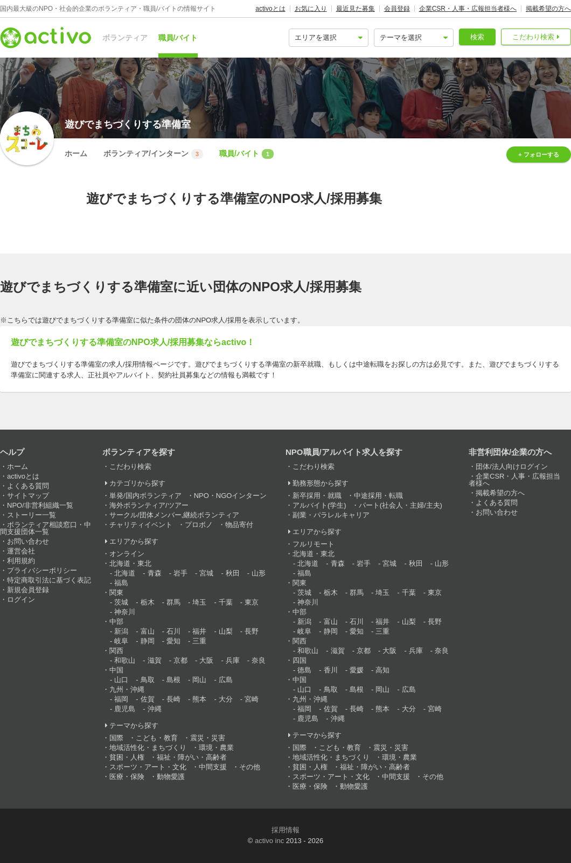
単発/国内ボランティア (145, 496)
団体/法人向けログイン (512, 466)
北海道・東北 (130, 563)
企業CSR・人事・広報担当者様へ (468, 8)
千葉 (226, 602)
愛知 (173, 641)
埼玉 (199, 602)
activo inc (269, 841)
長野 (252, 631)
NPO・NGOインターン (230, 496)
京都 (180, 660)
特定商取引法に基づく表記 (49, 580)
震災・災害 (207, 738)
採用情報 (285, 830)
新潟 (121, 631)
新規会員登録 (28, 590)
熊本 (199, 699)
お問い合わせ (28, 541)
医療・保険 (126, 777)
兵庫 (233, 660)
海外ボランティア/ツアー (149, 505)
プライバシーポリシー (42, 570)
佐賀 (148, 699)
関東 (116, 592)
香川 (331, 670)
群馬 (173, 602)
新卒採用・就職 (317, 496)
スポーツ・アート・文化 (147, 767)
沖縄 (155, 709)
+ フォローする (538, 154)
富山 (148, 631)
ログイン (21, 599)
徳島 (304, 670)
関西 (116, 651)
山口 (121, 680)
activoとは (270, 8)
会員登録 (397, 8)
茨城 (121, 602)
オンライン (126, 554)
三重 (199, 641)
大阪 (206, 660)
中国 (116, 670)
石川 (173, 631)
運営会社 (21, 551)
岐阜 (121, 641)
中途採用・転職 (378, 496)
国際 (116, 738)
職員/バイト (178, 37)
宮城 (206, 573)
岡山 (199, 680)
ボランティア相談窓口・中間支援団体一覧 (45, 528)
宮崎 (252, 699)
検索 (477, 37)
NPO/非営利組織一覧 (40, 505)
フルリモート (314, 544)
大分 (226, 699)
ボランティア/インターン (153, 154)
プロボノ (199, 525)
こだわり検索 (533, 37)
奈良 (259, 660)
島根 (173, 680)
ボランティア (125, 37)
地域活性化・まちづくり (147, 747)
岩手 (180, 573)
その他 (249, 767)
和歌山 (124, 660)
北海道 (124, 573)
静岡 (148, 641)
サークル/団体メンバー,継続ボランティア (174, 515)
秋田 (233, 573)
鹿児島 (124, 709)
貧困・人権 (126, 757)
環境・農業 (216, 747)
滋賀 (155, 660)
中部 (116, 622)
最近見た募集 (355, 8)
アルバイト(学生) (319, 505)
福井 (199, 631)
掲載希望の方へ (548, 8)
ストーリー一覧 (31, 515)
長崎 (173, 699)
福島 (121, 583)
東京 (252, 602)
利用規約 (21, 561)
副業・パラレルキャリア (331, 515)
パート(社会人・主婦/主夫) (400, 505)
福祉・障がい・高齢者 (192, 757)
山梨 (226, 631)
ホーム (76, 153)
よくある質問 (28, 486)
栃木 (148, 602)
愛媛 (357, 670)
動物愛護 (171, 777)
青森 (155, 573)
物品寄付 (239, 525)
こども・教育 (157, 738)
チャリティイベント (140, 525)
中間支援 (213, 767)
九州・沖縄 (126, 689)
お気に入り (311, 8)
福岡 (121, 699)
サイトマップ (28, 496)
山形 (259, 573)
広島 (226, 680)
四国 (300, 660)
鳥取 (148, 680)
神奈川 (124, 612)
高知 (382, 670)
